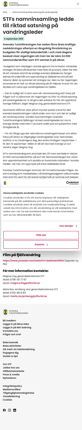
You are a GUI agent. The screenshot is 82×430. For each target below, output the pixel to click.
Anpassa (41, 244)
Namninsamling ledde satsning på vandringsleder (35, 12)
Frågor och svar (12, 334)
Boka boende (10, 342)
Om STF (7, 364)
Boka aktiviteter (12, 346)
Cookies (7, 399)
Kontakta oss (10, 331)
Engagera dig (10, 352)
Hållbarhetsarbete (13, 371)
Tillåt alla (41, 235)
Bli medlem (9, 320)
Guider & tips (10, 356)
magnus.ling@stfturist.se (25, 283)
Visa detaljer (66, 225)
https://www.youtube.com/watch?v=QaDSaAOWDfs (33, 260)
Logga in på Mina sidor (16, 324)
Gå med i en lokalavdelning (19, 349)
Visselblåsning (11, 396)
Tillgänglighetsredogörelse (18, 393)
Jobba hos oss (11, 367)
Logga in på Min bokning (17, 327)
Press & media (11, 374)
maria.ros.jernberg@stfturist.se (28, 296)
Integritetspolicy (12, 386)
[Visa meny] (78, 4)
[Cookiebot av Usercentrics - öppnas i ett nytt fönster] (66, 183)
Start (5, 12)
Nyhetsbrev (9, 378)
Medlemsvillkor (12, 389)
